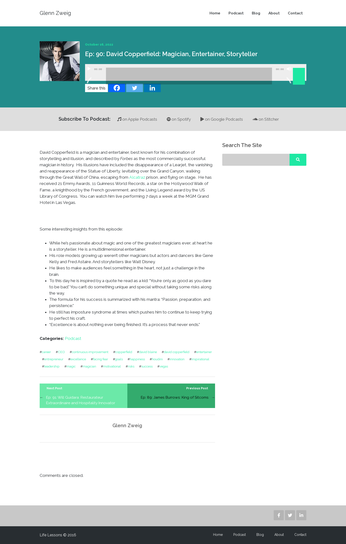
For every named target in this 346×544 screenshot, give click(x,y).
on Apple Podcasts (137, 119)
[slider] (189, 76)
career (46, 352)
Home (215, 13)
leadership (52, 366)
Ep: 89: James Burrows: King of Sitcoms (175, 397)
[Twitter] (134, 88)
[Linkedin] (152, 88)
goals (119, 359)
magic (71, 366)
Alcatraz (137, 177)
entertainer (204, 352)
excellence (78, 359)
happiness (137, 359)
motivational (112, 366)
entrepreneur (53, 359)
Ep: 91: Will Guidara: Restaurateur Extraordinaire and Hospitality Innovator (80, 400)
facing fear (100, 359)
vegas (164, 366)
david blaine (148, 352)
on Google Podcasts (221, 119)
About (274, 13)
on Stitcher (266, 119)
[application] (195, 72)
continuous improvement (90, 352)
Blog (256, 13)
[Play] (88, 74)
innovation (177, 359)
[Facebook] (116, 88)
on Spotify (179, 119)
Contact (295, 13)
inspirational (200, 359)
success (147, 366)
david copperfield (176, 352)
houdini (157, 359)
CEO (61, 352)
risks (131, 366)
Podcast (236, 13)
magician (89, 366)
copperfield (123, 352)
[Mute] (289, 74)
